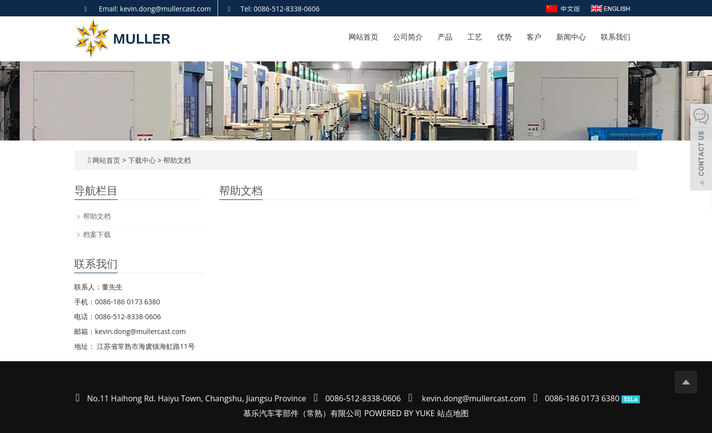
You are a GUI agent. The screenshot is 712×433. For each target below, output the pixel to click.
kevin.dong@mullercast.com (474, 398)
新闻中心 (571, 37)
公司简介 (408, 37)
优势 (504, 37)
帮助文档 (176, 160)
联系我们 (615, 37)
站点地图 (453, 413)
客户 (534, 37)
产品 (445, 37)
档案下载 (97, 234)
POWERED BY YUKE (400, 413)
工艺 (474, 37)
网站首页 (363, 37)
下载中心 (143, 160)
